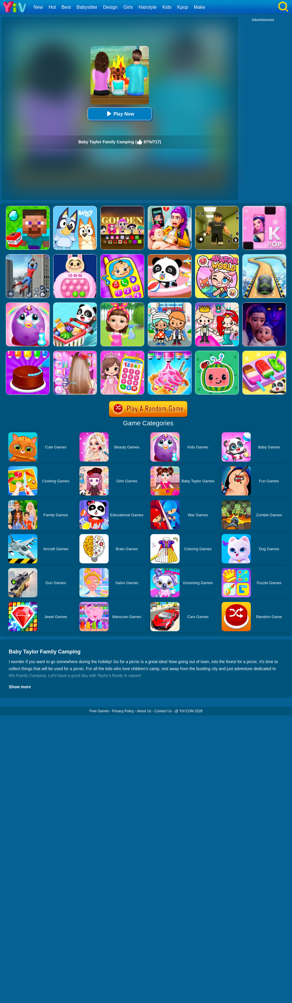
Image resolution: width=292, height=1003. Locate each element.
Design (110, 7)
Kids (166, 7)
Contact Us (163, 711)
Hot (52, 7)
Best (66, 7)
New (38, 7)
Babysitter (87, 7)
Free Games (99, 711)
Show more (20, 686)
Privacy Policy (123, 711)
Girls (128, 7)
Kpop (182, 7)
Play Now (119, 113)
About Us (144, 711)
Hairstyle (148, 7)
